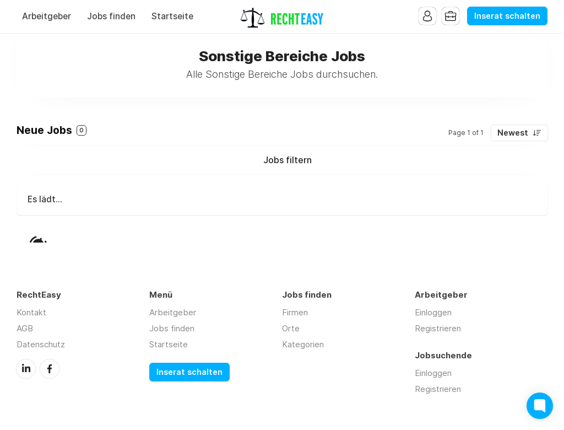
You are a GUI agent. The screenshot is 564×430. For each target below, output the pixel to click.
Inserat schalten (507, 16)
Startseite (172, 16)
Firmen (295, 312)
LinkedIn (26, 368)
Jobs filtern (287, 159)
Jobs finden (111, 16)
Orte (291, 328)
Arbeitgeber (46, 16)
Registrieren (438, 328)
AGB (25, 328)
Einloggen (433, 312)
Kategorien (303, 344)
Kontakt (31, 312)
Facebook (49, 368)
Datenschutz (41, 344)
